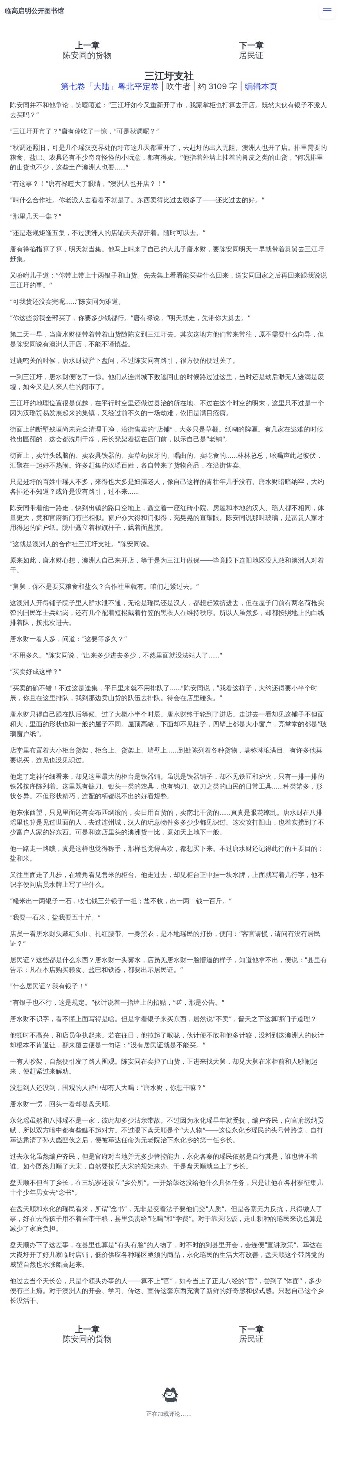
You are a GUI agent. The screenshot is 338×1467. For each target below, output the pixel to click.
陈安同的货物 (87, 55)
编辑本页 (261, 86)
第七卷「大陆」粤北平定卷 (110, 86)
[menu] (327, 10)
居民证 (251, 55)
